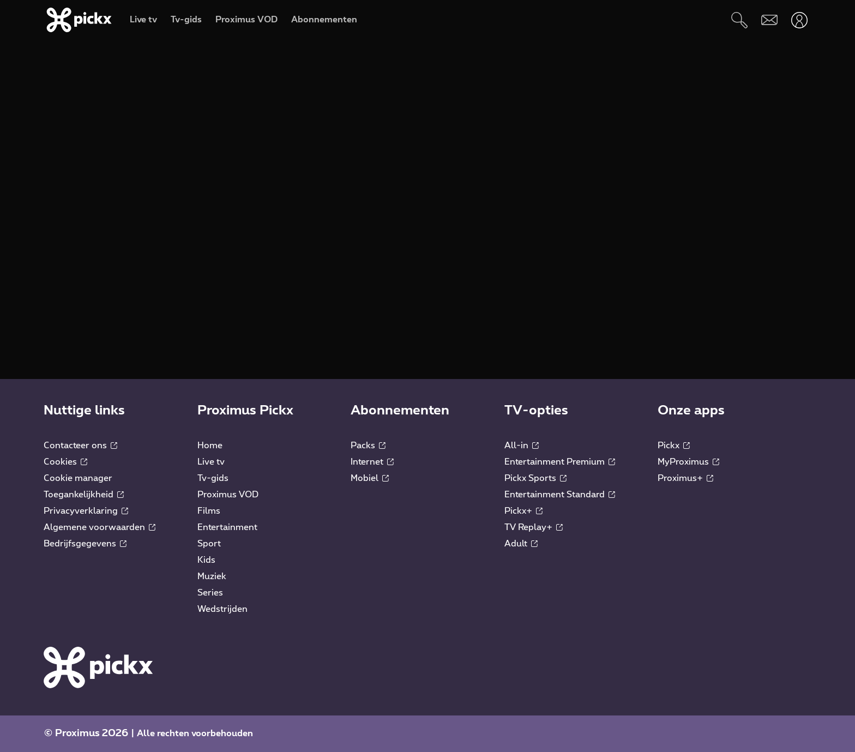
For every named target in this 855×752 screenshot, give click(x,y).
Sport (209, 543)
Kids (206, 560)
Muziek (211, 576)
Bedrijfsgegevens (85, 543)
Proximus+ (685, 478)
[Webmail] (769, 20)
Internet (372, 462)
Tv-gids (212, 478)
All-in (521, 445)
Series (210, 592)
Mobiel (370, 478)
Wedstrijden (222, 609)
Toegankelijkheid (84, 494)
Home (209, 445)
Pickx (674, 445)
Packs (368, 445)
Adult (521, 543)
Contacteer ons (80, 445)
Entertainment (227, 527)
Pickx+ (523, 511)
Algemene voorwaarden (99, 527)
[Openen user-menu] (799, 20)
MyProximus (688, 462)
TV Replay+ (533, 527)
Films (208, 511)
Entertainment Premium (559, 462)
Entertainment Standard (559, 494)
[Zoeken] (739, 20)
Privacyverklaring (86, 511)
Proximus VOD (227, 494)
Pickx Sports (535, 478)
